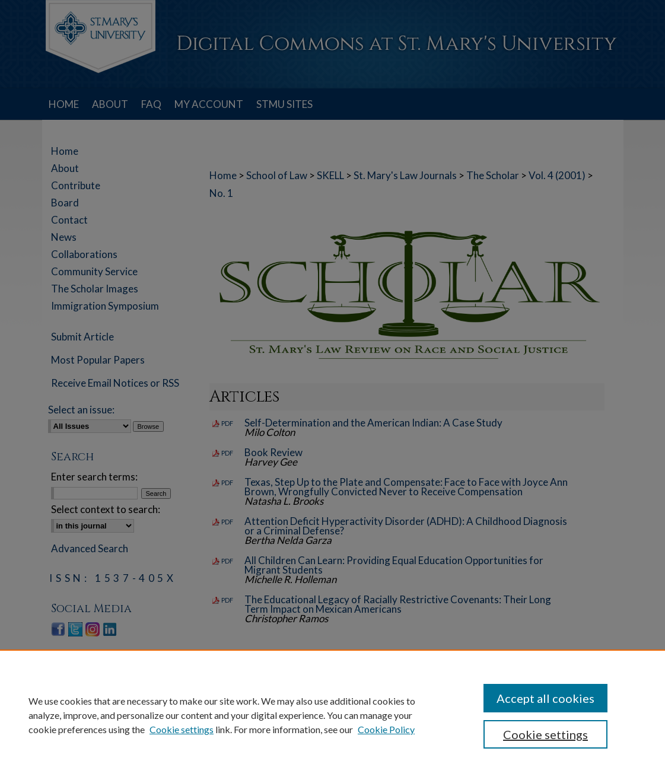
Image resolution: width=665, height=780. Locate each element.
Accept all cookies (545, 698)
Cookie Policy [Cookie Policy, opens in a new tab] (386, 729)
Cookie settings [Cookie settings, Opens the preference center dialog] (545, 734)
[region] (332, 715)
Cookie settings (181, 729)
